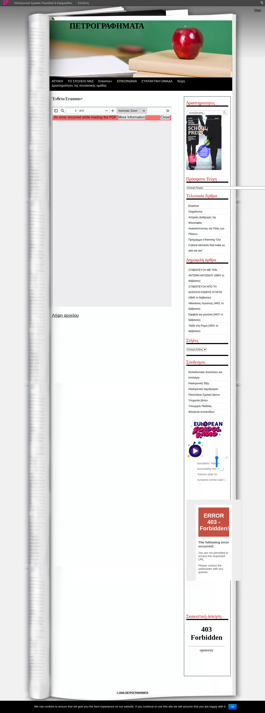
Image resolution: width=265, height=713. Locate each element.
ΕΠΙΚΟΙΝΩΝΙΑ (127, 81)
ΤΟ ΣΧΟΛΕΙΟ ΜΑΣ (81, 81)
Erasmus (194, 205)
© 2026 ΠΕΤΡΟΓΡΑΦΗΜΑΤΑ (132, 692)
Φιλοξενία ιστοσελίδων (202, 411)
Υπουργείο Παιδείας (200, 406)
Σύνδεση (83, 3)
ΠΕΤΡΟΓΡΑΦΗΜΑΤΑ (107, 26)
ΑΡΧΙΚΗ (57, 81)
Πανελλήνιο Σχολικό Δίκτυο (204, 394)
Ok (232, 706)
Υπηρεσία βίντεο (198, 400)
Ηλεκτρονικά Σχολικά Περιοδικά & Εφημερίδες (43, 3)
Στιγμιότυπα (195, 211)
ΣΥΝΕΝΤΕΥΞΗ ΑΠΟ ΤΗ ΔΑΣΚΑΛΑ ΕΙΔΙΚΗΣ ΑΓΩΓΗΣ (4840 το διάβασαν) (205, 292)
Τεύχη (181, 81)
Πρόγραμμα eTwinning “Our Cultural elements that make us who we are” (207, 245)
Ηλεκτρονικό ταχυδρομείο (203, 389)
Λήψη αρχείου (65, 315)
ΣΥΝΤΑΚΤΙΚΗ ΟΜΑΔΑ (157, 81)
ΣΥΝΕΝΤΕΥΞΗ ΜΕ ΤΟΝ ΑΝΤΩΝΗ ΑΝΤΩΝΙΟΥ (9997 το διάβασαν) (206, 275)
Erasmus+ (105, 81)
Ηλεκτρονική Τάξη (199, 383)
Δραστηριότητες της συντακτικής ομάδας (79, 85)
